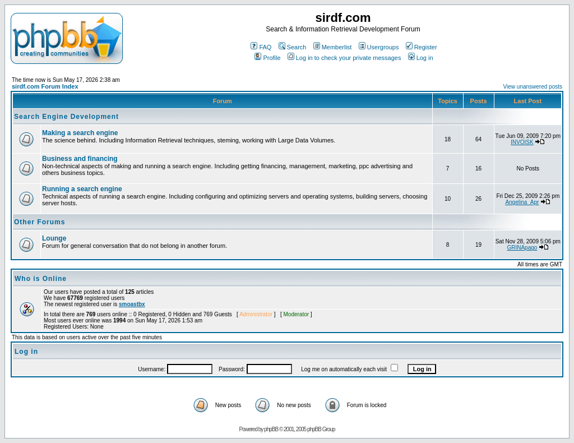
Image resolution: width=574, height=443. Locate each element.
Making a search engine (80, 133)
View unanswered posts (532, 87)
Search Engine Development (66, 117)
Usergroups (379, 47)
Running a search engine (82, 189)
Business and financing (80, 159)
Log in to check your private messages (344, 57)
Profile (267, 57)
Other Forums (39, 222)
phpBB (271, 429)
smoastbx (132, 304)
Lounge (54, 238)
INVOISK (522, 142)
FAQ (261, 47)
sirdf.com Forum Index (45, 86)
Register (421, 47)
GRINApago (522, 247)
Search (293, 47)
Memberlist (332, 47)
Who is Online (41, 279)
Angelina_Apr (522, 202)
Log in (420, 57)
